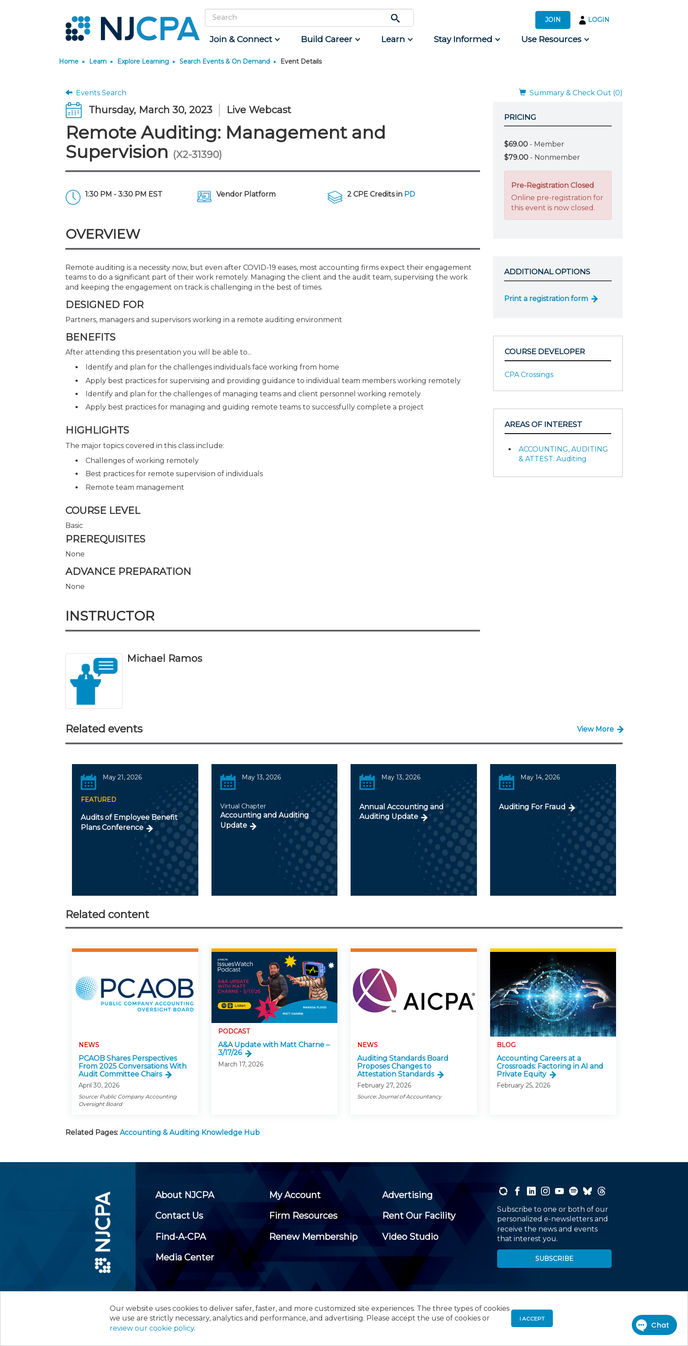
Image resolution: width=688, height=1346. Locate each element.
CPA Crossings (529, 374)
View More (595, 729)
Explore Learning (143, 61)
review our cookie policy (152, 1328)
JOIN (553, 20)
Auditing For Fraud (532, 807)
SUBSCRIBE (554, 1259)
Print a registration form (546, 298)
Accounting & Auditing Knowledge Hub (190, 1132)
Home (69, 61)
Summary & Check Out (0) (571, 93)
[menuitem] (244, 39)
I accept (532, 1318)
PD (409, 194)
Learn (98, 61)
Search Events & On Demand (224, 61)
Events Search (95, 93)
